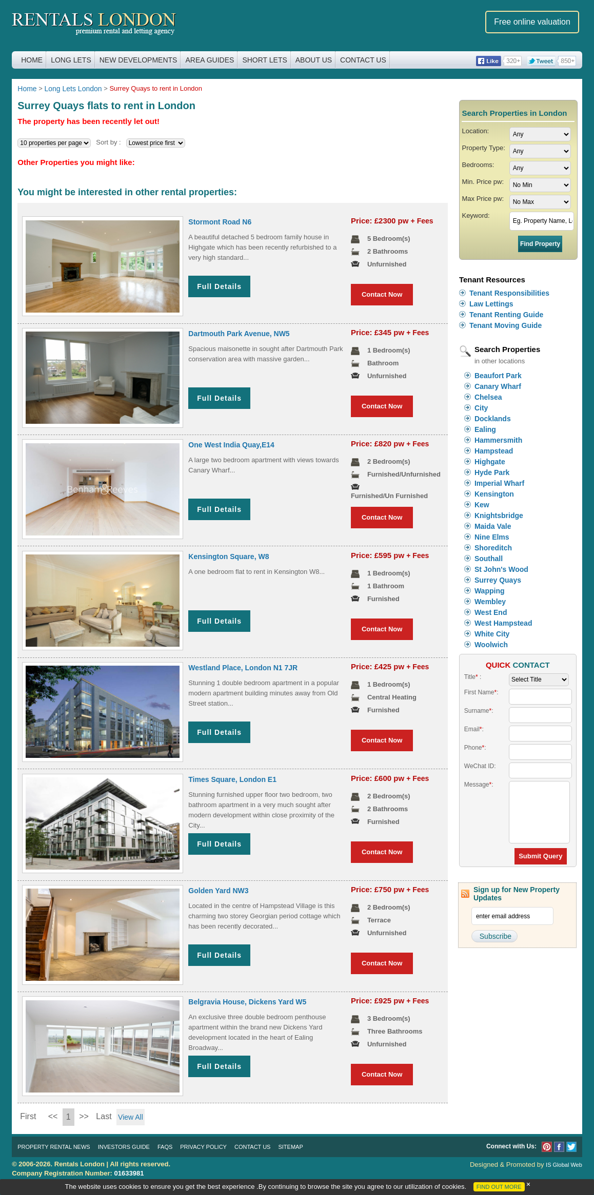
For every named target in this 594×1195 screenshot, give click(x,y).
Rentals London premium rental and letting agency (94, 25)
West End (490, 612)
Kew (481, 505)
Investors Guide (124, 1147)
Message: (478, 784)
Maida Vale (492, 526)
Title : (473, 677)
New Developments (138, 60)
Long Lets (71, 60)
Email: (474, 729)
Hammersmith (498, 440)
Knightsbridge (498, 515)
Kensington (494, 494)
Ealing (485, 429)
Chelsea (488, 397)
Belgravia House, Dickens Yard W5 (247, 1002)
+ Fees (422, 221)
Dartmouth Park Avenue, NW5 (238, 333)
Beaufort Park (498, 376)
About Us (313, 60)
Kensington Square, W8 (228, 556)
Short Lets (264, 60)
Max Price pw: (483, 198)
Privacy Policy (203, 1147)
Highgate (489, 462)
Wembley (490, 602)
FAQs (164, 1147)
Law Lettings (491, 304)
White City (491, 634)
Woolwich (491, 645)
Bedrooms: (478, 165)
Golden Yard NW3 (218, 891)
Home (32, 60)
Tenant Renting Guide (506, 315)
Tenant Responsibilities (509, 293)
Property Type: (483, 148)
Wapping (489, 591)
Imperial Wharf (499, 483)
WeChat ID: (480, 766)
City (481, 408)
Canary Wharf (497, 386)
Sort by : (108, 142)
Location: (475, 131)
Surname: (478, 710)
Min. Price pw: (483, 182)
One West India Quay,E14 (231, 445)
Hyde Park (491, 472)
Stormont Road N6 (219, 222)
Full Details (219, 286)
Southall (488, 558)
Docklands (492, 419)
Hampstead (493, 451)
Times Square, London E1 (232, 779)
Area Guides (209, 60)
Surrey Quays (497, 580)
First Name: (481, 692)
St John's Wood (501, 569)
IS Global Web (564, 1165)
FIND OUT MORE (499, 1187)
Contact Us (363, 60)
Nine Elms (491, 537)
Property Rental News (53, 1147)
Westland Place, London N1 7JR (243, 668)
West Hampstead (503, 623)
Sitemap (290, 1147)
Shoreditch (493, 548)
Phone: (475, 747)
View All (130, 1117)
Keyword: (475, 215)
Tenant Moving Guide (505, 325)
